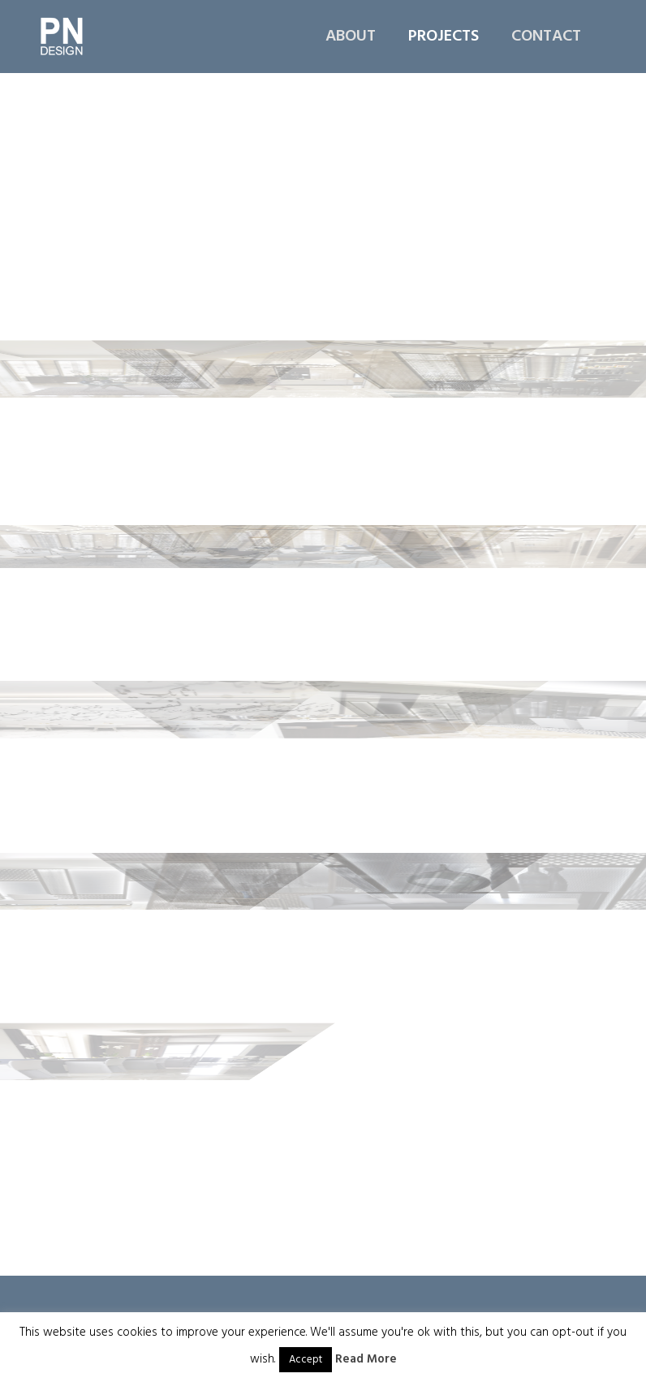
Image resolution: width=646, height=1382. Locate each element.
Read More (366, 1359)
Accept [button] (305, 1359)
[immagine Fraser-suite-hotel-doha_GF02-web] (324, 162)
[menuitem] (358, 36)
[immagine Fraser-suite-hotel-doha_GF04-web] (110, 333)
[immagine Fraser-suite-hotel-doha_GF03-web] (537, 162)
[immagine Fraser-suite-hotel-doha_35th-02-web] (110, 674)
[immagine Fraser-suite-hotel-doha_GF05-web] (324, 333)
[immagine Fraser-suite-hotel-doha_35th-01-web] (537, 503)
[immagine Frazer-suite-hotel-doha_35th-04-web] (537, 674)
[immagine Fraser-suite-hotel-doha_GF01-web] (110, 162)
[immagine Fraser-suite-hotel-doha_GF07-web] (110, 503)
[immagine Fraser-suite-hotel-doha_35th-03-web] (324, 674)
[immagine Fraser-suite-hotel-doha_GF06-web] (537, 333)
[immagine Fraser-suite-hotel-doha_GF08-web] (324, 503)
